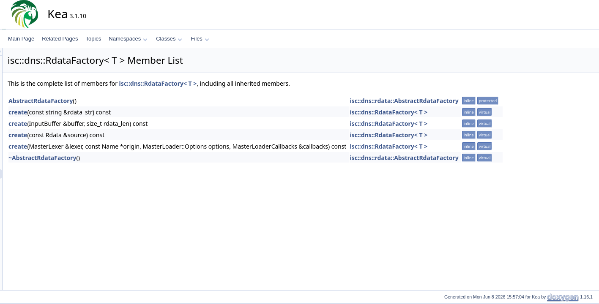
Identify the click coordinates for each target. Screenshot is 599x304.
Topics (93, 38)
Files (200, 38)
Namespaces (128, 38)
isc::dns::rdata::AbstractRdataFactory (480, 101)
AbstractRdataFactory (117, 101)
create (94, 112)
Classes (169, 38)
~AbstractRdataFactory (119, 158)
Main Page (21, 38)
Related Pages (60, 38)
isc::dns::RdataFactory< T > (234, 83)
